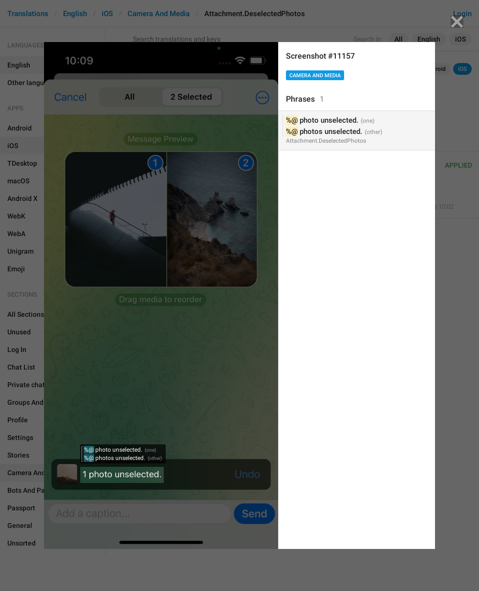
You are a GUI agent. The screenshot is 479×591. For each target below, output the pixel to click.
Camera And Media (315, 75)
